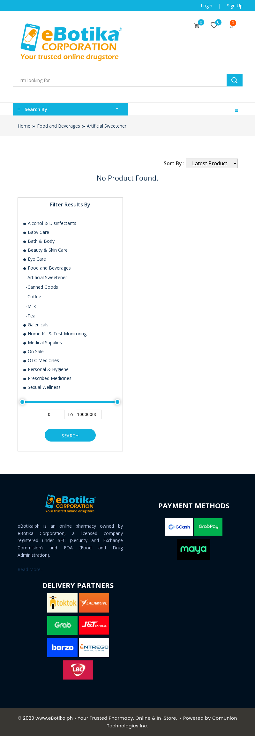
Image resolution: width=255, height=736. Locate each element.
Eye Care (34, 259)
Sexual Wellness (42, 387)
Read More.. (30, 569)
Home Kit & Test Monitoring (54, 334)
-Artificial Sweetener (46, 277)
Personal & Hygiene (46, 369)
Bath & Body (39, 241)
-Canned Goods (42, 287)
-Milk (31, 306)
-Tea (30, 316)
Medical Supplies (42, 342)
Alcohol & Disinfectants (49, 223)
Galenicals (36, 325)
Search (70, 436)
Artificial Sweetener (106, 126)
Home (24, 126)
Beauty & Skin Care (45, 250)
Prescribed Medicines (47, 378)
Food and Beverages (58, 126)
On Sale (33, 351)
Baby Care (36, 232)
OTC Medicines (41, 360)
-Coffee (33, 297)
